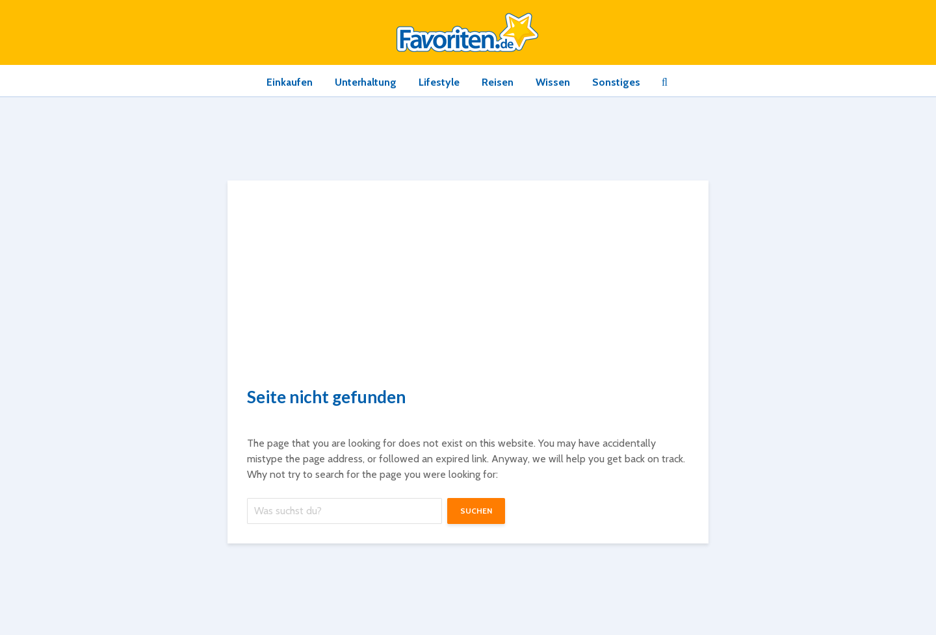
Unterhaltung (365, 82)
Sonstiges (616, 82)
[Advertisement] (468, 288)
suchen (476, 511)
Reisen (498, 82)
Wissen (553, 82)
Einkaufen (289, 82)
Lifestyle (439, 82)
